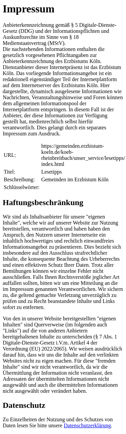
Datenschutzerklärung (87, 425)
